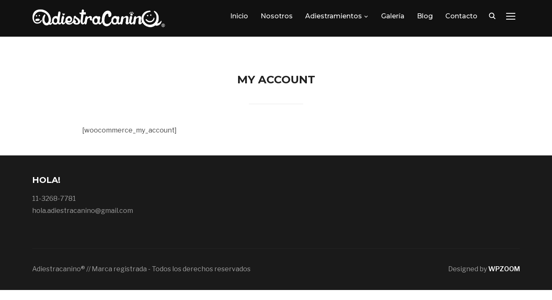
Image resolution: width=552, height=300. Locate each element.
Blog (425, 16)
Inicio (239, 16)
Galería (392, 16)
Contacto (461, 16)
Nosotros (277, 16)
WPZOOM (504, 269)
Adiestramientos (333, 16)
